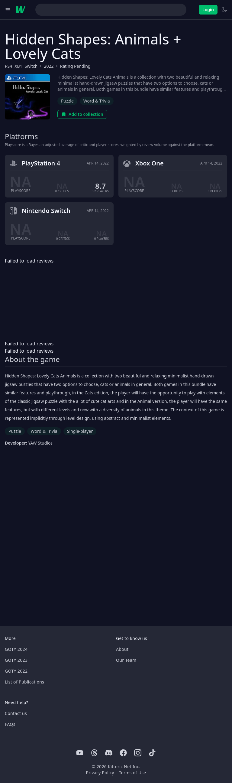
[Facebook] (123, 752)
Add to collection (82, 114)
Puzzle (67, 101)
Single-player (80, 431)
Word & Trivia (96, 101)
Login (208, 9)
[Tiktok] (152, 752)
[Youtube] (79, 752)
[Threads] (94, 752)
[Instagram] (137, 752)
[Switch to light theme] (224, 10)
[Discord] (108, 752)
